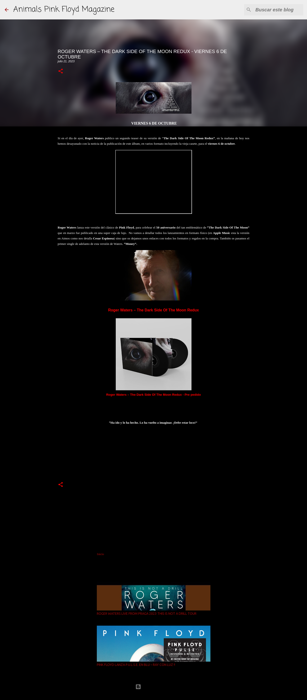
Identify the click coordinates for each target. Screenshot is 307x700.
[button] (60, 71)
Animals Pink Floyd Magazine (63, 9)
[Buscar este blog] (278, 9)
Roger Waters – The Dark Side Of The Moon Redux (153, 310)
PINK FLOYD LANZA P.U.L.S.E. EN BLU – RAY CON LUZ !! (136, 665)
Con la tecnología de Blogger (153, 686)
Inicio (100, 554)
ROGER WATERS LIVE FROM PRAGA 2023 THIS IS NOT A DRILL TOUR (146, 613)
